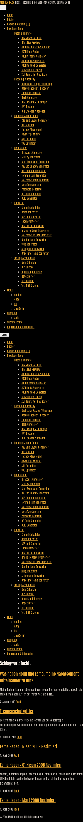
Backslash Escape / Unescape (36, 83)
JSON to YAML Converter (33, 65)
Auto (16, 317)
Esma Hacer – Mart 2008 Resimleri (28, 800)
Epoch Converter (29, 221)
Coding (17, 294)
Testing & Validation (24, 258)
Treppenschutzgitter (16, 711)
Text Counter (27, 281)
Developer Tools (15, 28)
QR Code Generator (31, 194)
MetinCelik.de (7, 2)
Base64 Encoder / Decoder (35, 88)
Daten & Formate (22, 33)
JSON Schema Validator (33, 56)
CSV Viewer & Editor (31, 38)
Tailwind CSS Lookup (31, 70)
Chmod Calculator (30, 207)
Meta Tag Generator (31, 184)
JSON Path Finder (30, 51)
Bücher (10, 19)
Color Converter (29, 212)
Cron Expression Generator (35, 161)
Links (10, 290)
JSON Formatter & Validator (35, 47)
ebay (16, 299)
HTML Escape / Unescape (34, 102)
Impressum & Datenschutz (20, 326)
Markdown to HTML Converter (36, 235)
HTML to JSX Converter (32, 226)
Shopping (12, 313)
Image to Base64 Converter (35, 230)
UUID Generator (29, 198)
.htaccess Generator (32, 152)
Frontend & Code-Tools (26, 116)
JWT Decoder (28, 106)
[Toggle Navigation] (3, 7)
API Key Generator (30, 157)
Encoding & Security (24, 79)
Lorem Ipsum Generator (33, 175)
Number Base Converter (33, 239)
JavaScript (19, 308)
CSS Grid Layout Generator (34, 120)
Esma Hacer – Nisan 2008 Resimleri (28, 746)
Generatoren (20, 148)
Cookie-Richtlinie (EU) (18, 24)
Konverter (19, 203)
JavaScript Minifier (31, 134)
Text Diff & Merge (30, 285)
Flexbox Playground (31, 129)
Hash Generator (29, 97)
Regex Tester (27, 276)
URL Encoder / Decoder (33, 111)
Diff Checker (27, 267)
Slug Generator (29, 244)
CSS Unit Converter (31, 216)
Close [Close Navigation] (4, 334)
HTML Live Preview (30, 42)
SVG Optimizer (28, 143)
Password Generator (31, 189)
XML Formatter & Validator (34, 74)
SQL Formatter (28, 138)
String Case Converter (32, 249)
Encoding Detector (31, 93)
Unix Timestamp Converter (35, 253)
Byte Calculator (29, 262)
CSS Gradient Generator (33, 171)
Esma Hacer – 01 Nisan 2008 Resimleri (30, 764)
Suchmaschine (15, 322)
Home (10, 15)
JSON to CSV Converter (33, 61)
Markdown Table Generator (35, 180)
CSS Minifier (27, 125)
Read (18, 701)
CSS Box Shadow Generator (35, 166)
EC (15, 304)
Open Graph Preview (31, 271)
